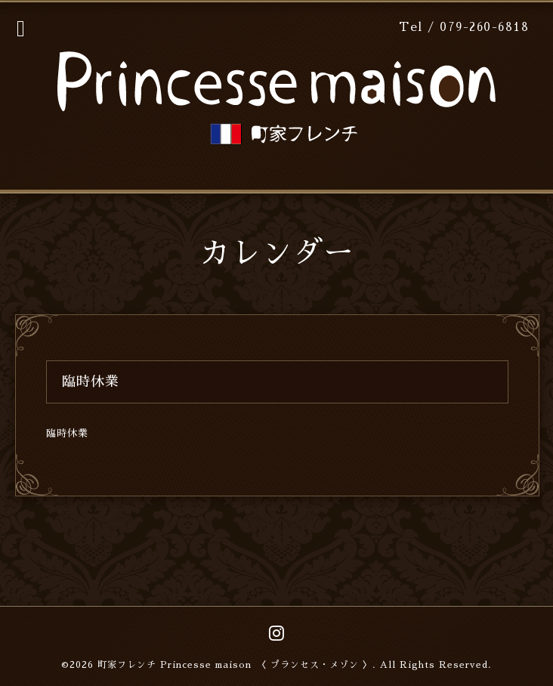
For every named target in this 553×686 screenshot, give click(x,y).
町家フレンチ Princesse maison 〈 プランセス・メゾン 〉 (234, 664)
